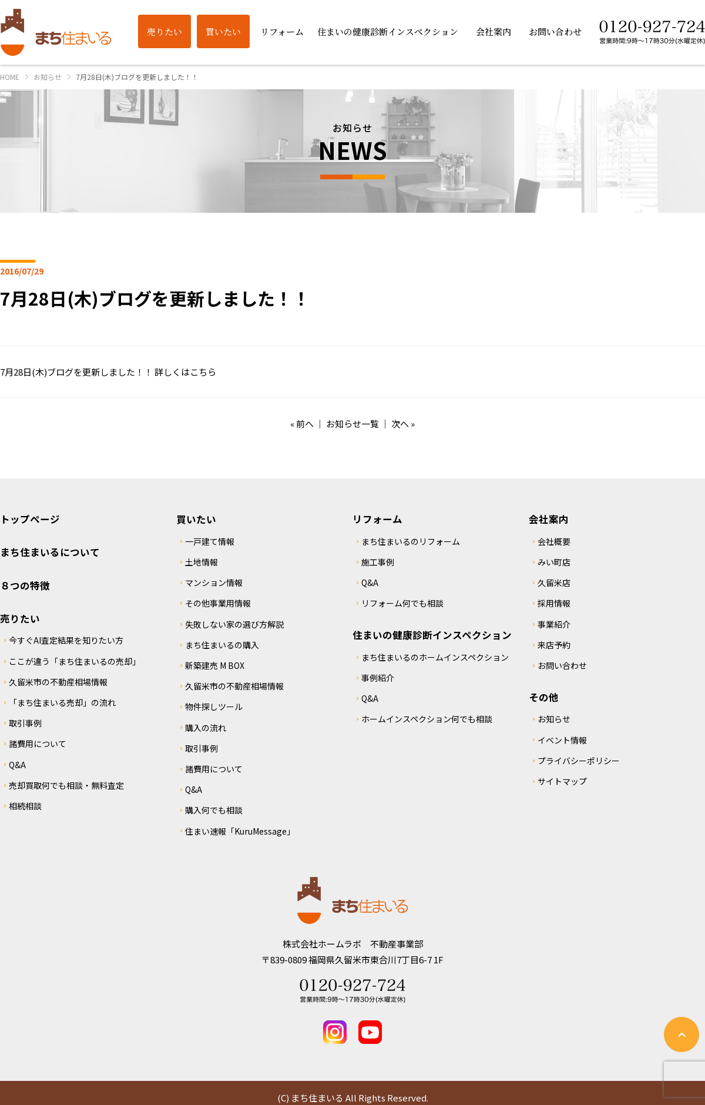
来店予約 (554, 645)
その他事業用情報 (218, 603)
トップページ (30, 519)
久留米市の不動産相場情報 (58, 682)
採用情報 (554, 603)
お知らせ (554, 719)
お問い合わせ (562, 665)
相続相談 (25, 806)
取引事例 (25, 723)
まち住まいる (56, 32)
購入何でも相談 (214, 810)
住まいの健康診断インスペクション (432, 635)
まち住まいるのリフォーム (410, 541)
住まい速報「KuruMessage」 (240, 831)
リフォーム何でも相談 (402, 603)
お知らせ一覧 (352, 423)
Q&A (17, 765)
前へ (305, 423)
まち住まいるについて (50, 552)
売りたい (20, 618)
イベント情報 (562, 740)
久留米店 (554, 582)
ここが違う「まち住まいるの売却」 (74, 661)
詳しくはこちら (185, 372)
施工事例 (377, 562)
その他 (544, 697)
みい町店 (554, 562)
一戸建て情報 (209, 541)
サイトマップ (562, 781)
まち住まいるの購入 (222, 645)
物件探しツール (214, 706)
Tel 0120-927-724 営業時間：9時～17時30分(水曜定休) (352, 991)
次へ (400, 423)
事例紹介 (377, 678)
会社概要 (554, 541)
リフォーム (377, 519)
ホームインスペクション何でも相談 (426, 719)
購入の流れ (205, 728)
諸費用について (37, 743)
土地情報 (201, 562)
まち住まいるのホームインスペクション (435, 657)
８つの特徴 (25, 585)
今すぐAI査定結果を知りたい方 (66, 640)
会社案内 (549, 519)
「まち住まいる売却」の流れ (62, 702)
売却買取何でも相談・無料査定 (66, 785)
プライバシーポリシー (579, 760)
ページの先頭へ (681, 1034)
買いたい (196, 519)
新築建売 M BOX (214, 665)
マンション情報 (214, 582)
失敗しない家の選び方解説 (234, 624)
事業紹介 (554, 624)
